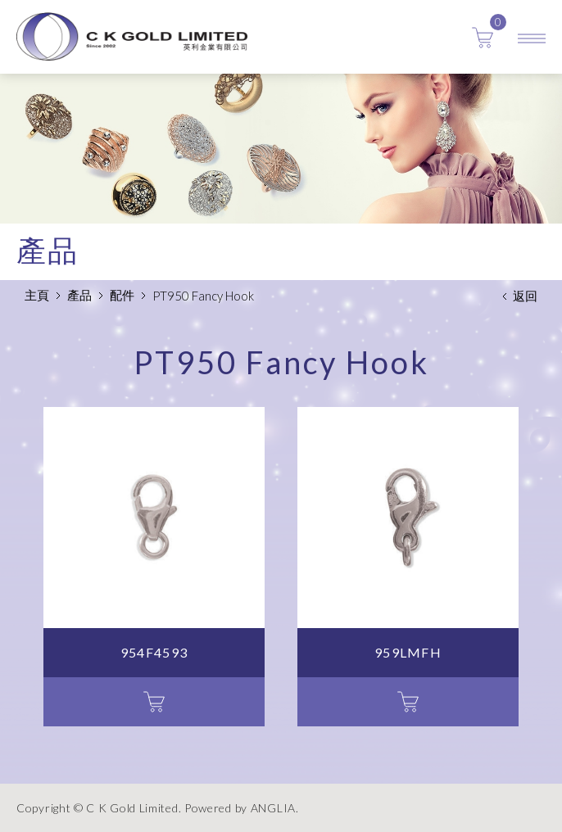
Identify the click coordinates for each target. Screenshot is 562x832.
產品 (79, 294)
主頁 (37, 294)
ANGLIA (273, 808)
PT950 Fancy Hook (203, 295)
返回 (525, 295)
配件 (122, 294)
